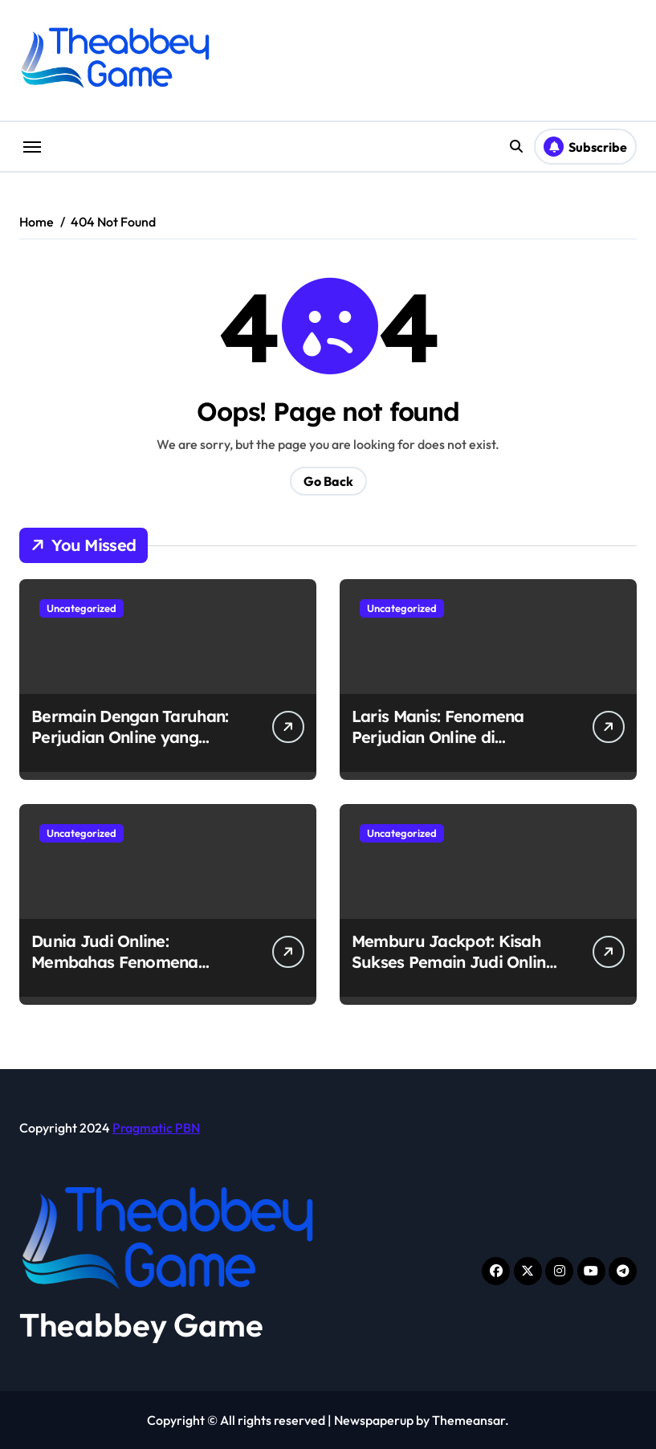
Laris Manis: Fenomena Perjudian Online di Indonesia (438, 737)
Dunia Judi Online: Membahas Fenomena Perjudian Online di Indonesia (114, 972)
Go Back (328, 481)
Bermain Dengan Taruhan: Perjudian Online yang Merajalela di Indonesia (129, 737)
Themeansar (468, 1420)
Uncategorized (81, 608)
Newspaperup (374, 1420)
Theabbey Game (141, 1324)
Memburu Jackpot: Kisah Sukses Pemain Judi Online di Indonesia (453, 962)
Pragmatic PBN (156, 1128)
